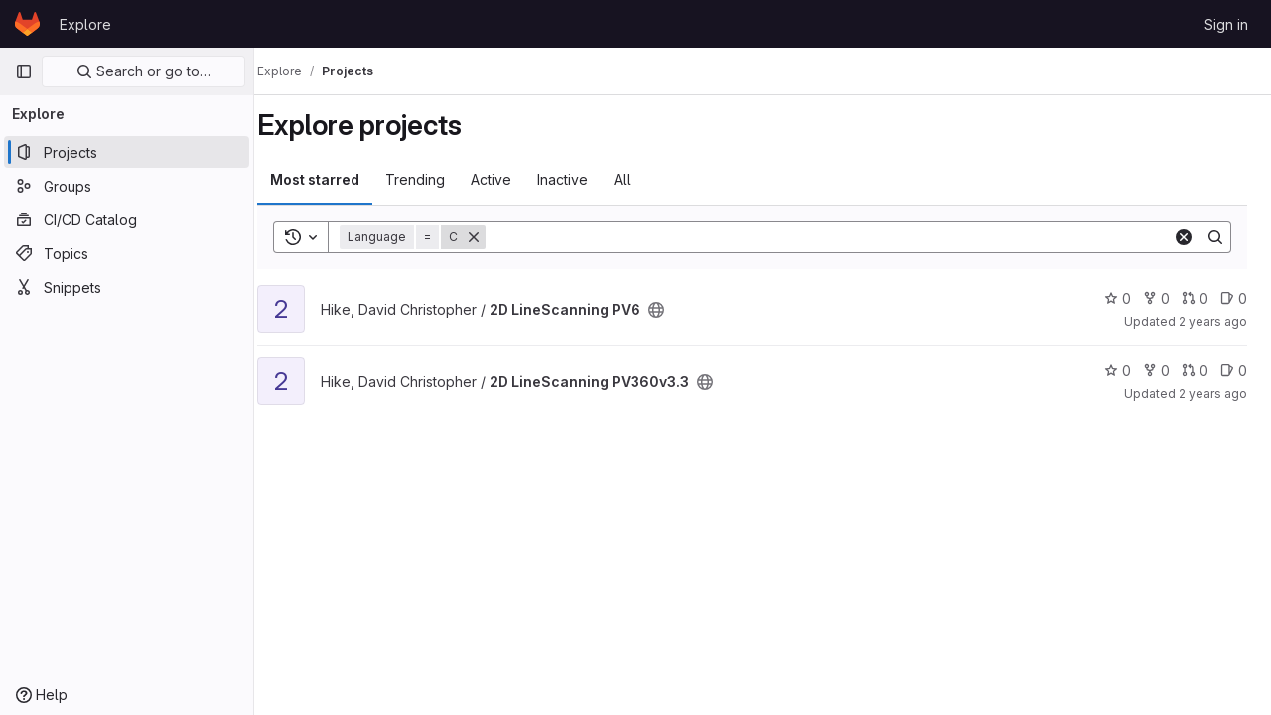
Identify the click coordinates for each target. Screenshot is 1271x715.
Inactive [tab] (583, 179)
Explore (85, 24)
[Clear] (1184, 237)
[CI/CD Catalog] (126, 219)
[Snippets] (126, 287)
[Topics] (126, 253)
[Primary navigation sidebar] (24, 71)
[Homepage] (27, 24)
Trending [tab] (436, 179)
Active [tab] (512, 179)
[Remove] (494, 237)
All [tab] (643, 179)
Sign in (1226, 24)
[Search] (839, 237)
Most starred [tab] (335, 179)
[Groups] (126, 186)
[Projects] (126, 152)
